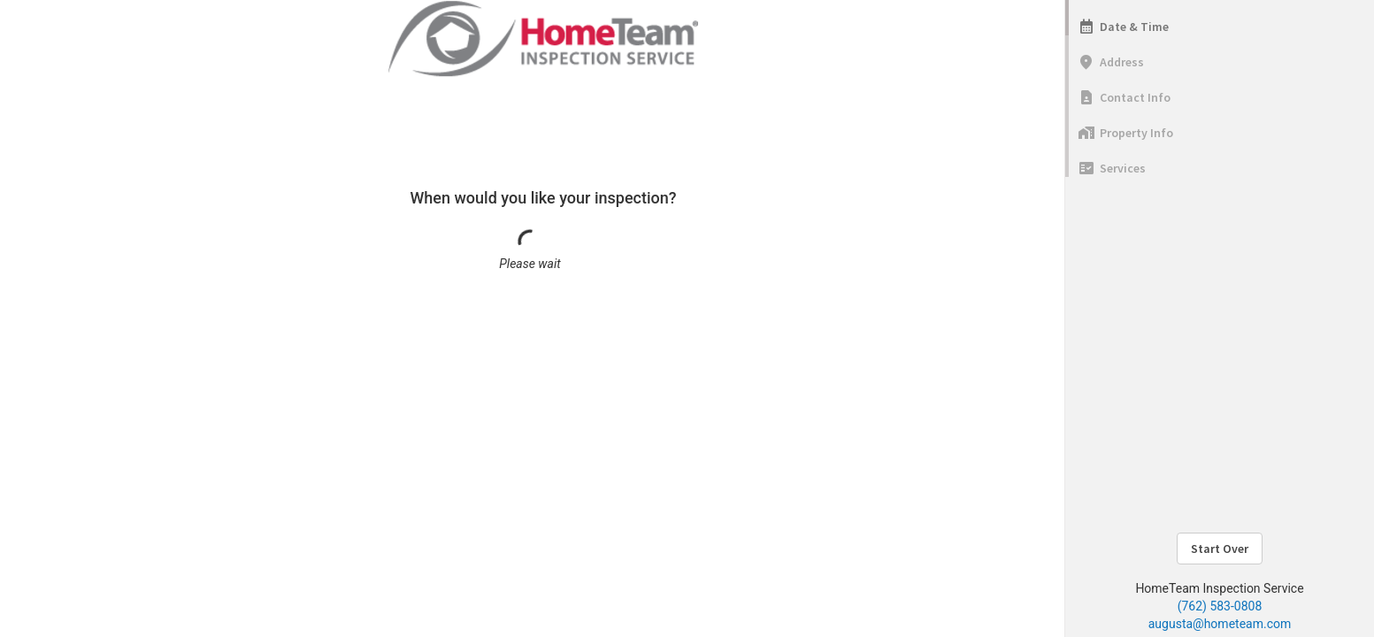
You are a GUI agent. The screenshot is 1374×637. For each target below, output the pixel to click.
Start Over (1219, 548)
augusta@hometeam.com (1219, 624)
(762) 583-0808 (1220, 606)
